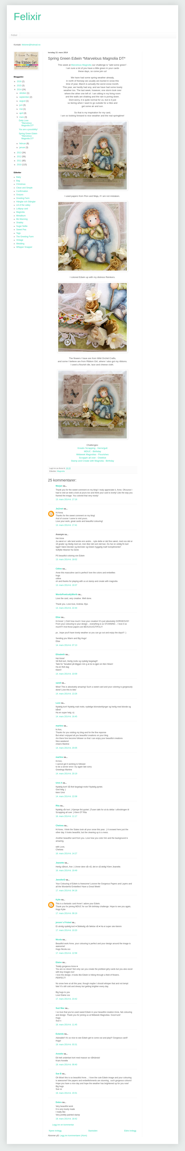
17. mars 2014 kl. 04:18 (66, 890)
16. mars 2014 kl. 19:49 (66, 870)
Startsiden (92, 1131)
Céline (59, 569)
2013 (19, 152)
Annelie (59, 1054)
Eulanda (60, 1034)
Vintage (19, 240)
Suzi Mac (60, 1008)
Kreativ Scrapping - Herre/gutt (92, 448)
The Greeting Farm (25, 236)
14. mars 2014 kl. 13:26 (66, 694)
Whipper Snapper (24, 247)
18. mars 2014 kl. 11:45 (66, 1024)
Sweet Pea (21, 229)
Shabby (19, 222)
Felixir (27, 16)
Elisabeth (60, 654)
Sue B (59, 1073)
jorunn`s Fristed (63, 922)
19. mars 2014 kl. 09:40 (66, 1064)
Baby (18, 177)
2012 (19, 156)
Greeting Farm (22, 198)
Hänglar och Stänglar (26, 201)
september (24, 97)
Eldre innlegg (130, 1131)
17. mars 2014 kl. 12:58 (66, 953)
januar (22, 147)
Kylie (58, 899)
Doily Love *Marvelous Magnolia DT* (26, 123)
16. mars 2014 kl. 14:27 (66, 853)
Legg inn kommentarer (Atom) (73, 1135)
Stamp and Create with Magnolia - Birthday (92, 461)
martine (59, 726)
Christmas (21, 184)
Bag (18, 181)
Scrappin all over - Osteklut (92, 457)
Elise (58, 617)
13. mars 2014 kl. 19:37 (66, 585)
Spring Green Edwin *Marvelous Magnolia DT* (28, 136)
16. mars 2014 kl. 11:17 (66, 816)
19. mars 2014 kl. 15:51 (66, 1093)
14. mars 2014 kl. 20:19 (66, 773)
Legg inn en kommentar (63, 1125)
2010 (19, 164)
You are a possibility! (28, 129)
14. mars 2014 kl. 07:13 (66, 645)
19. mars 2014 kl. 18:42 (66, 1119)
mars (21, 117)
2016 (19, 81)
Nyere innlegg (55, 1131)
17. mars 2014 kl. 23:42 (66, 999)
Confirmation (22, 191)
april (21, 113)
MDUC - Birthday (92, 451)
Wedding (20, 243)
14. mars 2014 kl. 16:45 (66, 716)
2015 (19, 85)
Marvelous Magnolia (81, 65)
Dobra (59, 1102)
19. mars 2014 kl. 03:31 (66, 1044)
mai (21, 109)
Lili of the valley (23, 205)
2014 (19, 89)
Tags (18, 233)
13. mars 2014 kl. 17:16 (66, 499)
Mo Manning (22, 219)
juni (21, 105)
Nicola (59, 939)
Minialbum (21, 215)
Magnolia (61, 471)
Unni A (59, 783)
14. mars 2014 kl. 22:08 (66, 796)
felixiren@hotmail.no (31, 45)
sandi (58, 683)
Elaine (59, 962)
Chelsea (60, 825)
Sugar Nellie (21, 226)
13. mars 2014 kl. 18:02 (66, 559)
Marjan (59, 486)
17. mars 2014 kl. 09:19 (66, 913)
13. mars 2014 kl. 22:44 (66, 608)
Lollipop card (22, 208)
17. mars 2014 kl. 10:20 (66, 930)
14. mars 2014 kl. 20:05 (66, 748)
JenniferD (60, 880)
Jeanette (60, 863)
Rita (58, 805)
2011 (19, 160)
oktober (23, 93)
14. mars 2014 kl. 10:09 (66, 674)
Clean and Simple (24, 188)
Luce (58, 703)
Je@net (59, 509)
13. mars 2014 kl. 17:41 (66, 525)
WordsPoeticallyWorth (67, 594)
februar (22, 143)
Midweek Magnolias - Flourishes (92, 454)
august (22, 101)
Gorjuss (19, 194)
